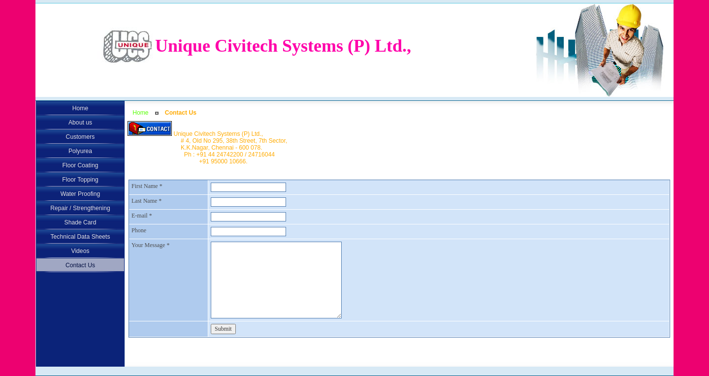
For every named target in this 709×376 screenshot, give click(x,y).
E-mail (141, 215)
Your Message (150, 245)
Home (140, 112)
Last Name (146, 200)
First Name (146, 186)
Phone (138, 230)
